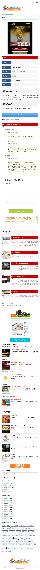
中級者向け (19, 528)
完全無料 (17, 535)
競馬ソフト (12, 545)
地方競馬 (4, 535)
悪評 (17, 119)
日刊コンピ (5, 541)
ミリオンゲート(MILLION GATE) (19, 263)
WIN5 (8, 525)
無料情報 (18, 541)
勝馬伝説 (5, 359)
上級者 (13, 528)
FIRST (3, 525)
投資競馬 (10, 538)
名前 (7, 202)
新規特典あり (28, 538)
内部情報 (24, 532)
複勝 (8, 548)
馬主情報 (4, 551)
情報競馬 (4, 538)
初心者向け (31, 532)
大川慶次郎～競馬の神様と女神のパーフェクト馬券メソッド (17, 347)
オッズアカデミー (15, 415)
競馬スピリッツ (6, 384)
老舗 (35, 545)
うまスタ (13, 454)
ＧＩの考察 (6, 481)
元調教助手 (12, 532)
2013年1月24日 (14, 158)
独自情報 (30, 541)
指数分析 (21, 538)
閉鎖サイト (23, 548)
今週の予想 (6, 485)
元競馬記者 (5, 532)
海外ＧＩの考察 (8, 487)
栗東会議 (6, 498)
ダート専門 (30, 525)
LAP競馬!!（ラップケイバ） (17, 435)
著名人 (4, 548)
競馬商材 (18, 545)
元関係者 (18, 532)
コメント (8, 183)
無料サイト (12, 541)
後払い (22, 535)
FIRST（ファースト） (8, 372)
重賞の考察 (6, 492)
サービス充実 (14, 525)
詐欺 (12, 548)
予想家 (25, 528)
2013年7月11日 (14, 132)
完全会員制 (11, 535)
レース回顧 (6, 483)
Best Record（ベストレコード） (11, 396)
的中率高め (5, 545)
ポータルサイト (6, 528)
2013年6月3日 (14, 143)
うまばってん (9, 303)
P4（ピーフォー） (15, 445)
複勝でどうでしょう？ (17, 237)
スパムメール (22, 525)
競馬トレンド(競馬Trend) (18, 276)
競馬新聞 (30, 545)
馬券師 (10, 551)
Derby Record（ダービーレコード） (19, 425)
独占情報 (24, 541)
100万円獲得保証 (15, 252)
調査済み (16, 548)
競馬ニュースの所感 (9, 489)
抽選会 (15, 538)
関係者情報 (30, 548)
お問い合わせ (20, 340)
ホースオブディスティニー (13, 305)
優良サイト (31, 528)
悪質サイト (32, 535)
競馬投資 (24, 545)
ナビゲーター (14, 291)
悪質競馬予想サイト (10, 119)
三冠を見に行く (20, 114)
